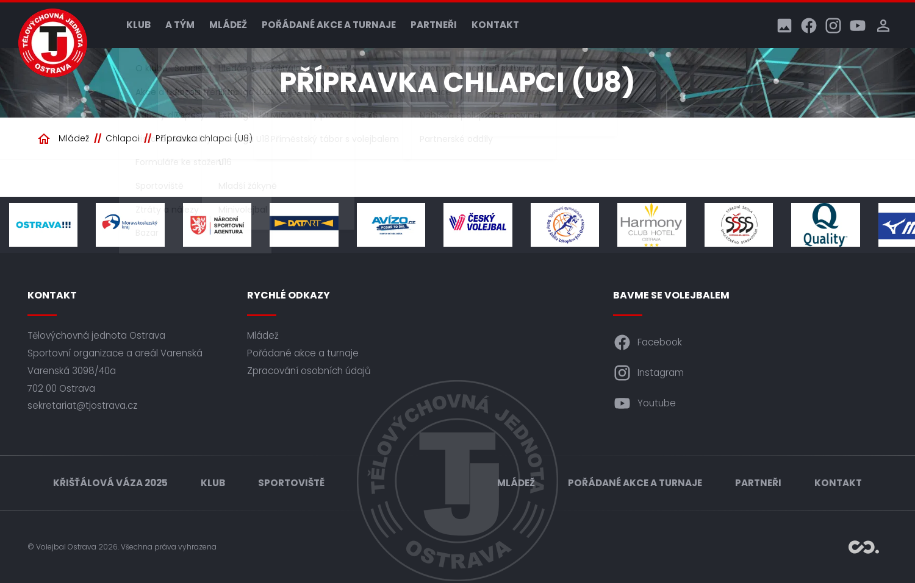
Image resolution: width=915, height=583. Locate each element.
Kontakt (495, 24)
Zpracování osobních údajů (309, 370)
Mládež (228, 24)
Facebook (647, 342)
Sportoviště (291, 482)
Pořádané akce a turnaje (329, 24)
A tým (180, 24)
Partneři (434, 24)
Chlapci (122, 138)
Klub (138, 24)
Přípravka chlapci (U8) (204, 138)
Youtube (644, 403)
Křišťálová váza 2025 (110, 482)
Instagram (648, 373)
